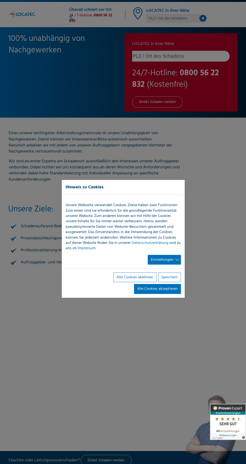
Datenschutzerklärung (150, 243)
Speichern (169, 277)
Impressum (87, 248)
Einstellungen (162, 260)
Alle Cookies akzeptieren (157, 289)
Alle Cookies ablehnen (135, 277)
